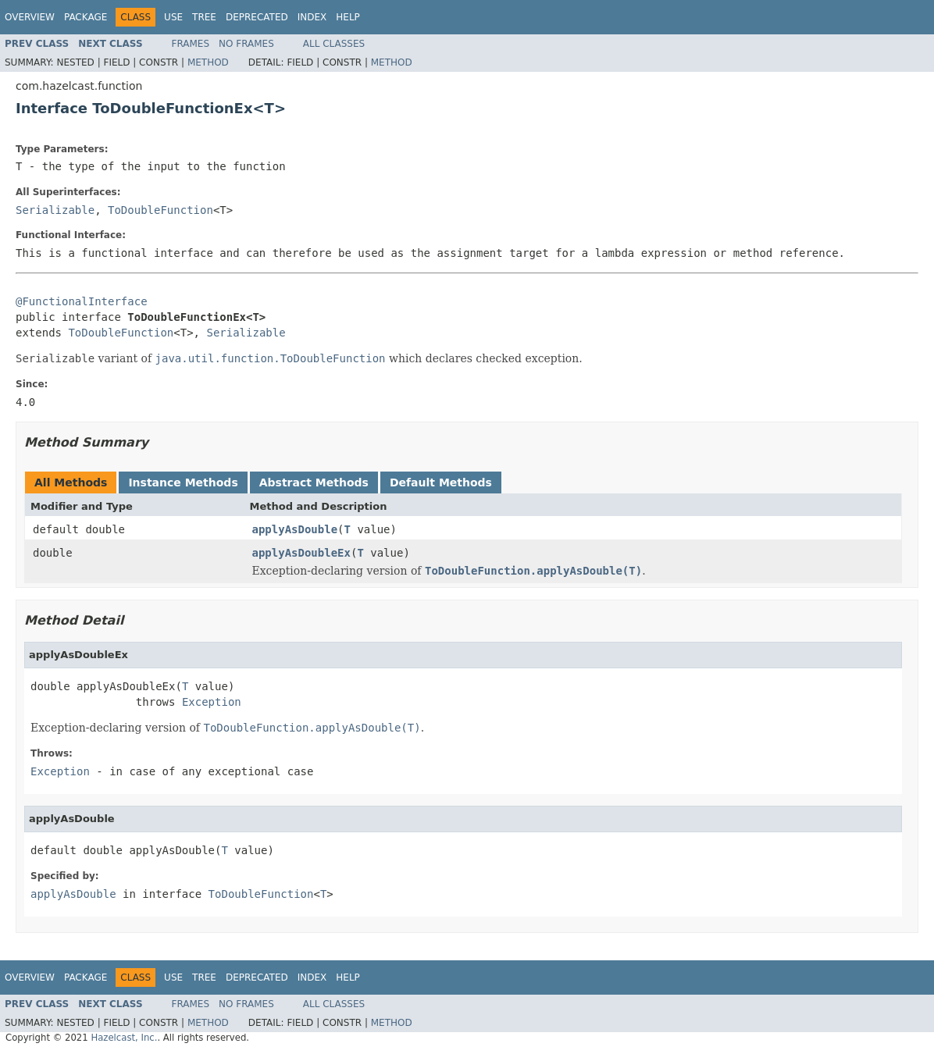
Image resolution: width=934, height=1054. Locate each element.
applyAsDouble (295, 529)
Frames (191, 43)
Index (312, 17)
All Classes (334, 43)
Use (173, 17)
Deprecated (257, 17)
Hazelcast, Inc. (124, 1037)
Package (85, 17)
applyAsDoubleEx (301, 553)
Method (208, 62)
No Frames (246, 43)
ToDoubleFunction (160, 210)
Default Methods (441, 482)
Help (348, 17)
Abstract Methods (314, 482)
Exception (211, 702)
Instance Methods (182, 482)
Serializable (55, 210)
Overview (30, 17)
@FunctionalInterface (82, 301)
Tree (204, 17)
